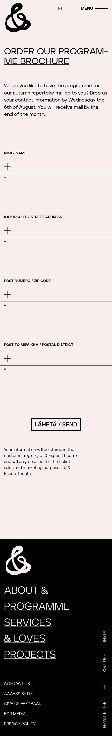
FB (105, 687)
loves (24, 639)
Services (27, 623)
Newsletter (105, 714)
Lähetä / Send (56, 425)
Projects (30, 655)
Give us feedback (22, 704)
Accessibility (18, 694)
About (26, 591)
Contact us (17, 684)
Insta (105, 636)
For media (15, 714)
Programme (36, 607)
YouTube (105, 663)
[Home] (17, 17)
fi (60, 9)
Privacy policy (20, 724)
